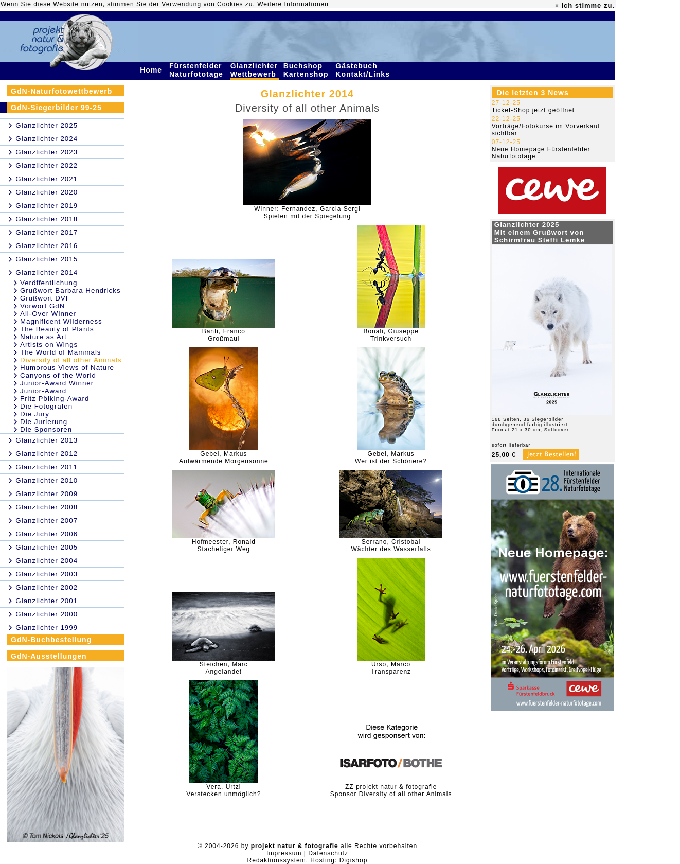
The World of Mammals (60, 352)
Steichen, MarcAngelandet (224, 668)
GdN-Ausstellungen (49, 656)
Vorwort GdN (42, 306)
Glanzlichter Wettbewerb (254, 70)
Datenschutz (328, 853)
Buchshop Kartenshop (307, 70)
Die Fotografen (46, 406)
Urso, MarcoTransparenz (391, 668)
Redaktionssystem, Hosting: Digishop (307, 860)
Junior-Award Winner (57, 383)
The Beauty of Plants (57, 329)
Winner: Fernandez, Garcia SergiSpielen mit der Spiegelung (307, 212)
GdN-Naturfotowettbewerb (61, 91)
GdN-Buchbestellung (51, 640)
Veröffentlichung (48, 283)
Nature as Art (43, 337)
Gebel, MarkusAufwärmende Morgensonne (224, 457)
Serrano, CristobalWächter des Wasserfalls (391, 545)
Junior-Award (43, 391)
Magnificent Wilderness (61, 321)
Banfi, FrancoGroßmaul (223, 335)
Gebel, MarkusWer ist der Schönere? (391, 457)
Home (152, 70)
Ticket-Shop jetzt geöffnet (533, 110)
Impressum (283, 853)
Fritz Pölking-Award (54, 398)
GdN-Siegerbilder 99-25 (56, 107)
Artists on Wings (49, 344)
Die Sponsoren (46, 429)
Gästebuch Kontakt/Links (363, 70)
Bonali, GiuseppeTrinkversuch (390, 335)
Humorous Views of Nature (67, 368)
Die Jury (34, 414)
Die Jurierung (43, 422)
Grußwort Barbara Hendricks (70, 290)
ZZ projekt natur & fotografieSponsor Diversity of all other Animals (391, 790)
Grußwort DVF (45, 298)
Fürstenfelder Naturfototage (197, 70)
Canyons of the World (58, 375)
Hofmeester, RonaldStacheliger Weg (224, 545)
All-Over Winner (48, 314)
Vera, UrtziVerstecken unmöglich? (223, 790)
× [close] (557, 5)
